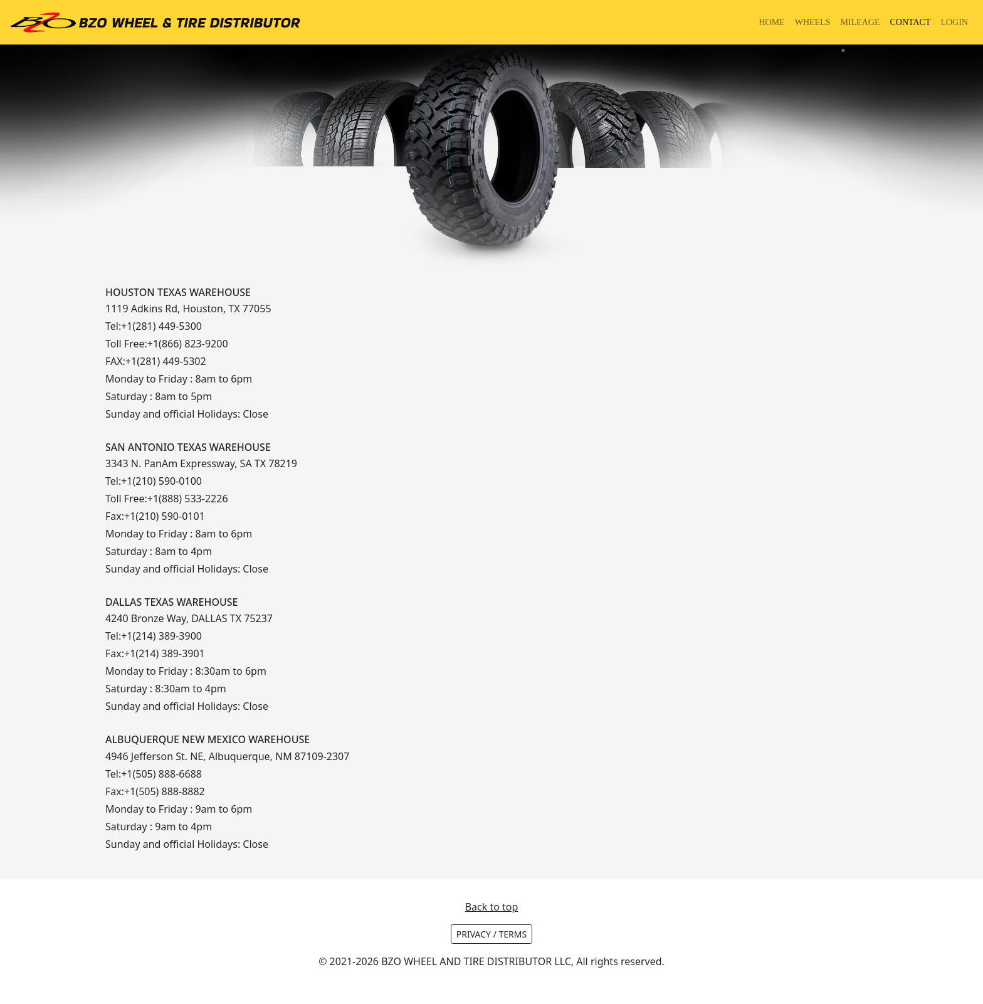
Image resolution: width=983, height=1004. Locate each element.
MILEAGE (860, 22)
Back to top (491, 907)
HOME (771, 22)
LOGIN (954, 22)
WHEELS (813, 22)
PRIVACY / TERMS (491, 934)
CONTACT (910, 22)
